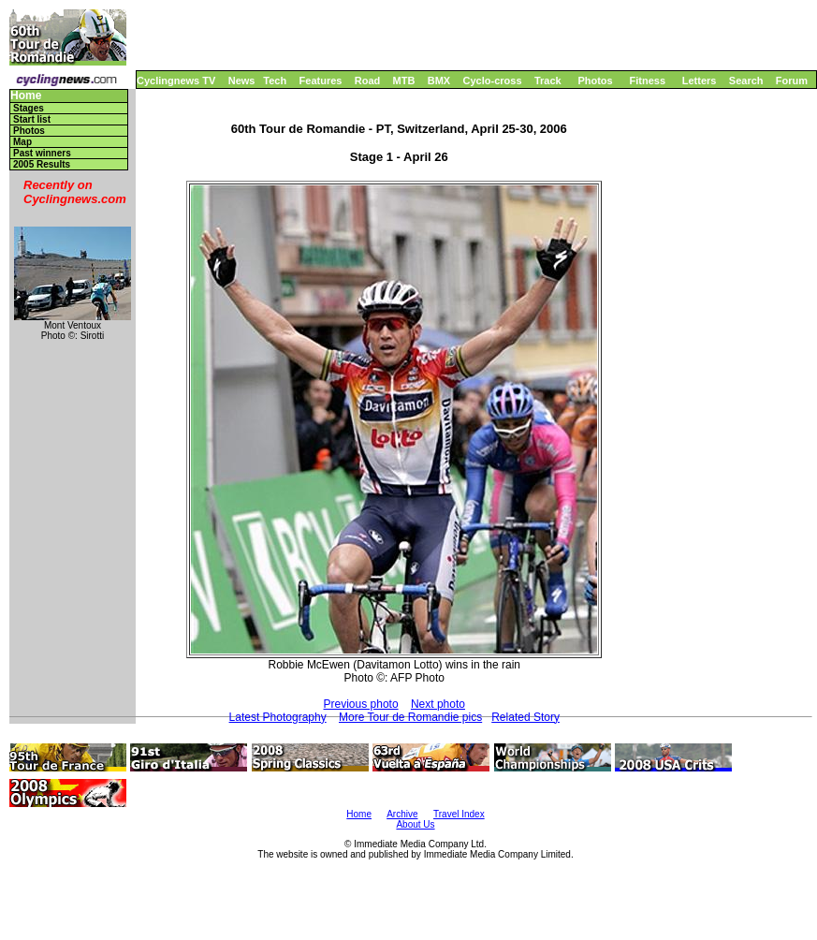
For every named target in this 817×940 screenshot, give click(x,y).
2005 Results (41, 164)
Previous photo (361, 704)
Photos (594, 80)
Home (25, 96)
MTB (404, 80)
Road (368, 80)
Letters (699, 80)
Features (321, 80)
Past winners (42, 153)
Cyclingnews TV (176, 80)
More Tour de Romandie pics (410, 717)
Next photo (438, 704)
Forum (792, 80)
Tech (274, 80)
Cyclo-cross (492, 80)
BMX (439, 80)
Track (548, 80)
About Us (415, 824)
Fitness (647, 80)
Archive (402, 814)
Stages (28, 108)
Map (22, 142)
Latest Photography (278, 717)
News (241, 80)
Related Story (525, 717)
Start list (32, 119)
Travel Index (459, 814)
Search (746, 80)
